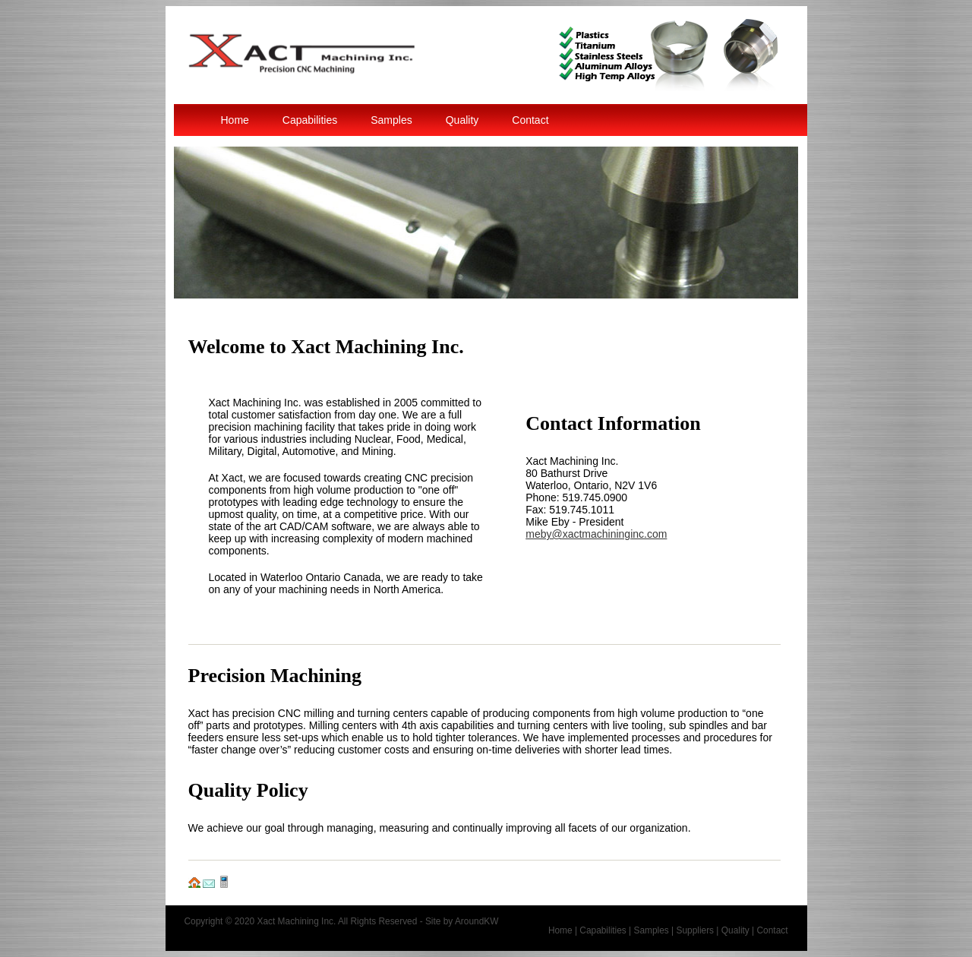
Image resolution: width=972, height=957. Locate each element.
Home (235, 120)
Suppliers (695, 930)
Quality (462, 120)
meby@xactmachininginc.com (596, 534)
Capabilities (309, 120)
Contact (530, 120)
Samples (391, 120)
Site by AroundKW (462, 921)
